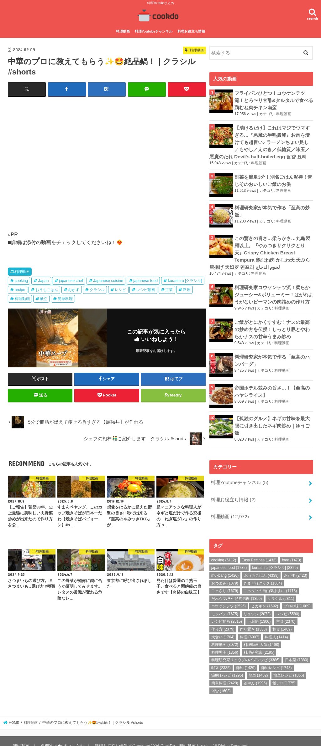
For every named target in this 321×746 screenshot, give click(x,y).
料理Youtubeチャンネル (154, 31)
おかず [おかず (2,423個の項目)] (295, 566)
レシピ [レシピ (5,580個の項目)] (287, 604)
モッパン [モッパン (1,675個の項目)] (224, 604)
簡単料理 (65, 298)
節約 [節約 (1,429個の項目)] (245, 658)
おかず (73, 289)
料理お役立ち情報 (191, 31)
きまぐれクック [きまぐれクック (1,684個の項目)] (263, 573)
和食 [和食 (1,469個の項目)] (282, 619)
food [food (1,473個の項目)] (291, 550)
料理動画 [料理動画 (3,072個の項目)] (224, 635)
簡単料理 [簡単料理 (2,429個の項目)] (224, 673)
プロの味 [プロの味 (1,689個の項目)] (297, 596)
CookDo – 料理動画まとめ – (184, 736)
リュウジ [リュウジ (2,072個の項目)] (257, 604)
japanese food (145, 280)
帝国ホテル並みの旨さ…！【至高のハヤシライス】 (272, 384)
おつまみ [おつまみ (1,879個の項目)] (224, 573)
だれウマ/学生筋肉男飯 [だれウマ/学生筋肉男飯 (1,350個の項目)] (236, 589)
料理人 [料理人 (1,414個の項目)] (276, 627)
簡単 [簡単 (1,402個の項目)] (258, 666)
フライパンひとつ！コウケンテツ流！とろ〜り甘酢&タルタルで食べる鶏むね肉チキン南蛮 (273, 98)
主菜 (169, 289)
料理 (187, 289)
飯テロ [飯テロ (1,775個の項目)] (284, 673)
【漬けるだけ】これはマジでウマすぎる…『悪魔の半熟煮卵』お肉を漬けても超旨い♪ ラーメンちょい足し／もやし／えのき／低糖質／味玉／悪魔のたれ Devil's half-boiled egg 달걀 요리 (259, 139)
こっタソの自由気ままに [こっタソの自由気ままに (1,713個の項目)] (270, 581)
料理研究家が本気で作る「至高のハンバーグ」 (272, 353)
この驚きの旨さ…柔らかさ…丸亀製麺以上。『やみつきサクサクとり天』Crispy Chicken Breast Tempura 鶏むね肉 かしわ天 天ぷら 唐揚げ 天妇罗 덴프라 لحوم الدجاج (259, 248)
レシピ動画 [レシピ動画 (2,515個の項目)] (226, 612)
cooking (21, 280)
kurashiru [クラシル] (185, 280)
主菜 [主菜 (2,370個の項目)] (286, 612)
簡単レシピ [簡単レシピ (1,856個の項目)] (288, 666)
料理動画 (123, 31)
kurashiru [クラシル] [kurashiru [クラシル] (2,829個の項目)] (275, 558)
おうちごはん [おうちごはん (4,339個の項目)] (261, 566)
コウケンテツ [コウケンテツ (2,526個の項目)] (228, 596)
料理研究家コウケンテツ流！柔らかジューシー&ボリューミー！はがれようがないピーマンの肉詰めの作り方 (273, 289)
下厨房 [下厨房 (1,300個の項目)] (259, 612)
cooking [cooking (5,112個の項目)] (223, 550)
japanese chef (71, 280)
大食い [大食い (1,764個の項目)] (222, 627)
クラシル (97, 289)
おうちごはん (46, 289)
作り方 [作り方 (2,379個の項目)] (222, 619)
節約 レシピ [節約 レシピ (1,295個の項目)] (227, 666)
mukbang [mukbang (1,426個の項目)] (225, 566)
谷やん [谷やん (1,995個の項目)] (255, 673)
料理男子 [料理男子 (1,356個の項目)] (224, 643)
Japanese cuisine (108, 280)
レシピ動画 (145, 289)
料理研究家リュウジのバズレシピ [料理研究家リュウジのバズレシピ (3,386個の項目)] (245, 650)
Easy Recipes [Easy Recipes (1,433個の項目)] (259, 550)
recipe (20, 289)
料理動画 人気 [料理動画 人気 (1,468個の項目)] (261, 635)
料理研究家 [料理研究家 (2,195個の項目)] (259, 643)
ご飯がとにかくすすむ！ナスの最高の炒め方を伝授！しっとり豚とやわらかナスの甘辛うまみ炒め (272, 323)
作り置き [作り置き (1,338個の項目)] (253, 619)
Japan (43, 280)
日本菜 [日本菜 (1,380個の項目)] (296, 650)
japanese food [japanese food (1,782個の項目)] (229, 558)
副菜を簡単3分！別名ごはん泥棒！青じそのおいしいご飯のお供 (273, 177)
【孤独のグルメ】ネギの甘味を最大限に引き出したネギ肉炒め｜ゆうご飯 (272, 418)
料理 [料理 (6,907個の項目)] (249, 627)
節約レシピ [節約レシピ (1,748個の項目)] (276, 658)
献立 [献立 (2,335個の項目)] (221, 658)
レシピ (120, 289)
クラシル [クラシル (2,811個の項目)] (280, 589)
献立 (43, 298)
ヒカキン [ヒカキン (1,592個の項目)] (264, 596)
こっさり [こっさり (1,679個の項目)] (224, 581)
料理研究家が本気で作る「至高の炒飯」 (272, 208)
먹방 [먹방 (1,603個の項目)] (221, 681)
